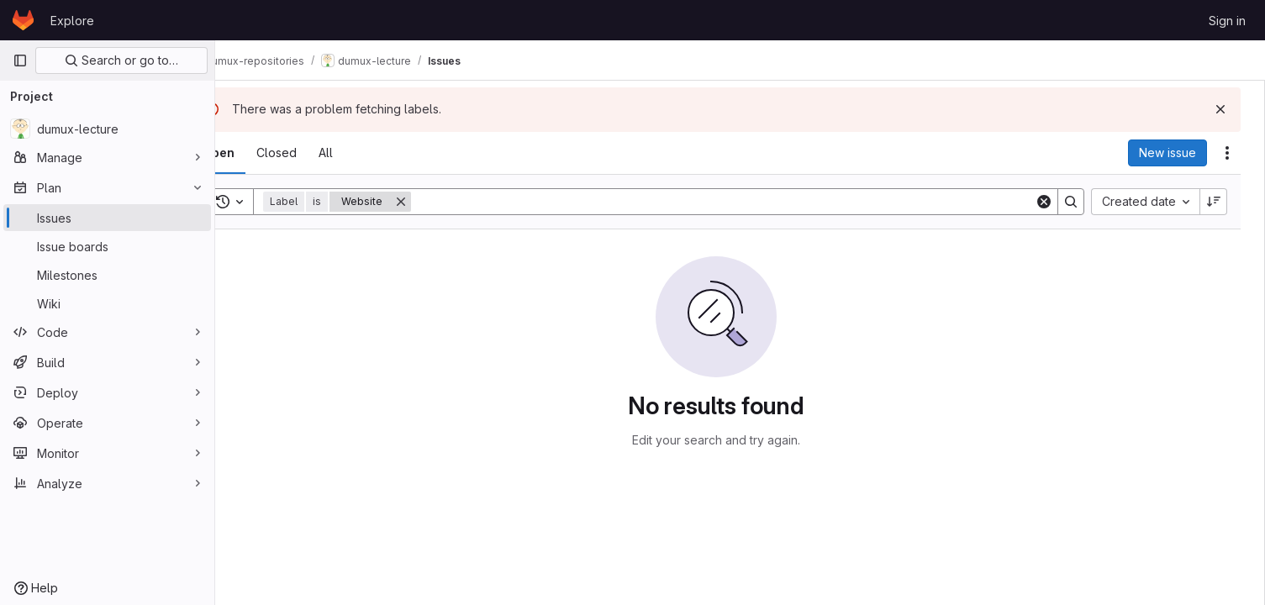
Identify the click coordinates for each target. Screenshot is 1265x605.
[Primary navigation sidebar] (20, 60)
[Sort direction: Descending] (1217, 201)
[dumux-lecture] (107, 128)
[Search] (747, 202)
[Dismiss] (1225, 109)
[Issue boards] (107, 246)
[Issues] (107, 217)
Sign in (1227, 20)
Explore (72, 20)
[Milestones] (107, 274)
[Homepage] (23, 20)
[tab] (262, 153)
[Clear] (1048, 202)
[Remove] (445, 202)
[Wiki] (107, 303)
